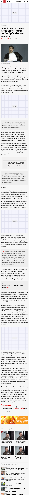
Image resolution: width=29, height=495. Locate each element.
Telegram (15, 408)
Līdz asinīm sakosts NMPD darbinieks (13, 484)
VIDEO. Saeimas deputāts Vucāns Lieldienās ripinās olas (15, 473)
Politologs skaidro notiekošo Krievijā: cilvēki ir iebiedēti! (6, 442)
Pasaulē (5, 25)
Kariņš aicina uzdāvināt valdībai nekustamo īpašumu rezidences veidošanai (15, 479)
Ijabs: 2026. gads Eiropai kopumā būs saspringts (21, 457)
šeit (7, 287)
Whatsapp (22, 408)
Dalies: (9, 412)
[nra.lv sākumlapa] (6, 1)
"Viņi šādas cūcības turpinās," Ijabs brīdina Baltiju (20, 442)
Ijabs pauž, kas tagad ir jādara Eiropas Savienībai (7, 457)
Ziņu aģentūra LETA (5, 39)
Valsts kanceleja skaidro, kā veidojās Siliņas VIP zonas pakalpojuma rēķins (16, 163)
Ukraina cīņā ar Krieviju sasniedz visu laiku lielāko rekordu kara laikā (16, 469)
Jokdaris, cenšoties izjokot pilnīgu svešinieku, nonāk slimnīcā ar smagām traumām (15, 490)
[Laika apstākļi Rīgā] (18, 1)
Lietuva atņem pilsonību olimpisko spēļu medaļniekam (17, 166)
